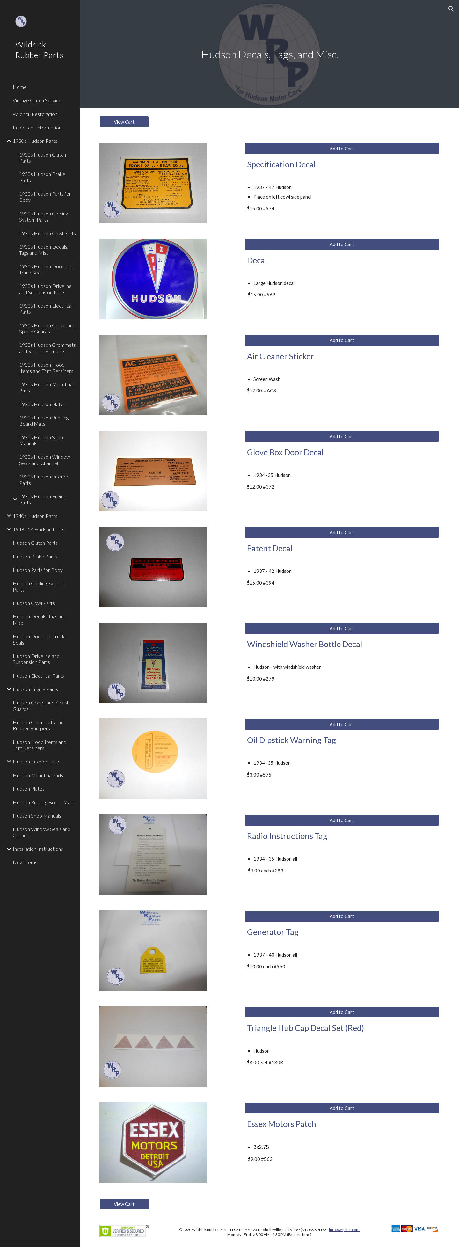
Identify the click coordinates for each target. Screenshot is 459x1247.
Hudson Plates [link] (29, 788)
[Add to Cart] (342, 148)
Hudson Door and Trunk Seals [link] (39, 639)
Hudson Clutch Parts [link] (35, 543)
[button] (451, 9)
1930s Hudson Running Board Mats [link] (44, 420)
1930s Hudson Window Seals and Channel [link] (44, 460)
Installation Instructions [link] (38, 849)
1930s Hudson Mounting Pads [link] (45, 387)
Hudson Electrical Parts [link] (38, 676)
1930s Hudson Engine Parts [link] (42, 499)
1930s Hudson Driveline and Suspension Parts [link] (45, 289)
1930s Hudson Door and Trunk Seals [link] (46, 269)
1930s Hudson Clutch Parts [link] (42, 157)
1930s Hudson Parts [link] (35, 141)
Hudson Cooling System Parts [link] (38, 586)
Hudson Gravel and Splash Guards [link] (41, 705)
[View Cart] (124, 121)
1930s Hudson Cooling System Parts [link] (43, 216)
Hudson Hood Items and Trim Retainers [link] (39, 745)
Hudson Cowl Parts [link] (34, 603)
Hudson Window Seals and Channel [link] (41, 832)
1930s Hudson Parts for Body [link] (45, 197)
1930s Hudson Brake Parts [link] (42, 177)
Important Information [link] (37, 127)
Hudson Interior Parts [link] (36, 761)
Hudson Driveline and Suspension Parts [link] (36, 659)
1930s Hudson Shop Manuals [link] (41, 440)
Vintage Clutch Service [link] (37, 100)
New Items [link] (25, 862)
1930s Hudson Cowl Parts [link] (47, 233)
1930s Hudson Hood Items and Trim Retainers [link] (46, 367)
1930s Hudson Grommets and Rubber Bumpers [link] (47, 348)
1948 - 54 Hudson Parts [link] (38, 529)
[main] (269, 54)
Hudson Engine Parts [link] (35, 689)
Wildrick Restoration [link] (35, 114)
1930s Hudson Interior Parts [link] (44, 479)
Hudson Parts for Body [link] (38, 570)
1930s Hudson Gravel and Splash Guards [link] (47, 328)
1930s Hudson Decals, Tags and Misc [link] (43, 250)
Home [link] (20, 87)
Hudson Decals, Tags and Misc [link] (39, 619)
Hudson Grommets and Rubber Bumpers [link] (38, 725)
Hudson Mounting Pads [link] (38, 775)
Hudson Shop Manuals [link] (37, 816)
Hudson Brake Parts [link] (35, 556)
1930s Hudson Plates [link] (42, 404)
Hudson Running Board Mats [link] (44, 802)
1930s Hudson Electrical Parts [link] (45, 309)
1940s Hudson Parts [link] (35, 516)
